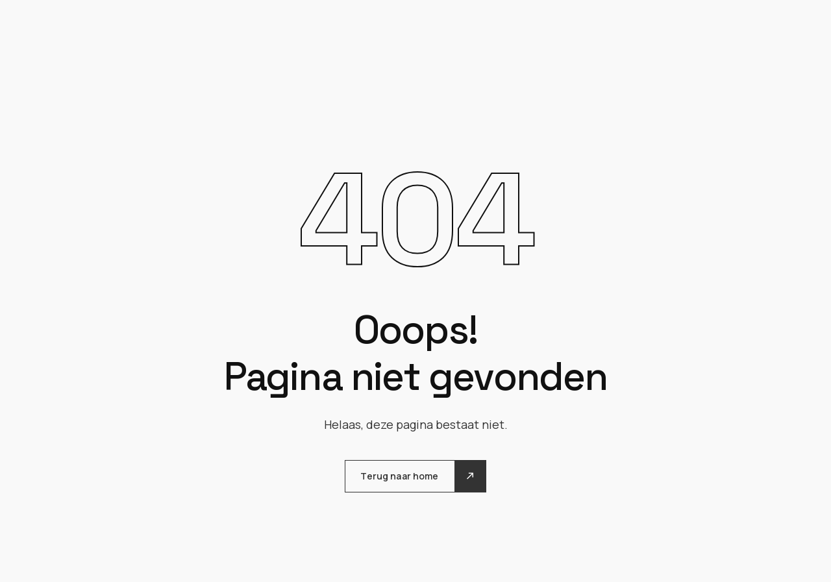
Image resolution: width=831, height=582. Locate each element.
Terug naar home (399, 476)
